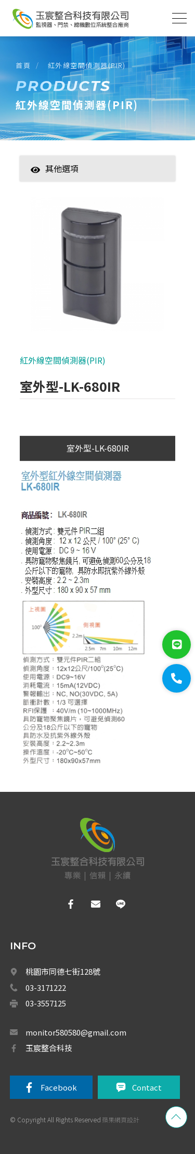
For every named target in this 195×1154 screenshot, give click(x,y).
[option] (97, 269)
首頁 (23, 65)
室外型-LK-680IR (98, 448)
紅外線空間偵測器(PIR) (87, 65)
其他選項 (55, 168)
